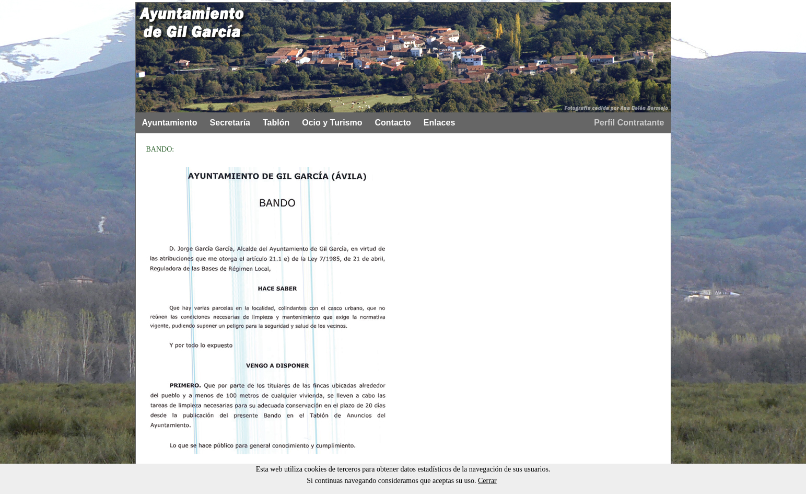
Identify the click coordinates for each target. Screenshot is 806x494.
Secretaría (230, 122)
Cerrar (487, 481)
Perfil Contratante (629, 122)
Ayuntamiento (169, 122)
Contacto (393, 122)
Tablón (276, 122)
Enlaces (439, 122)
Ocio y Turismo (332, 122)
